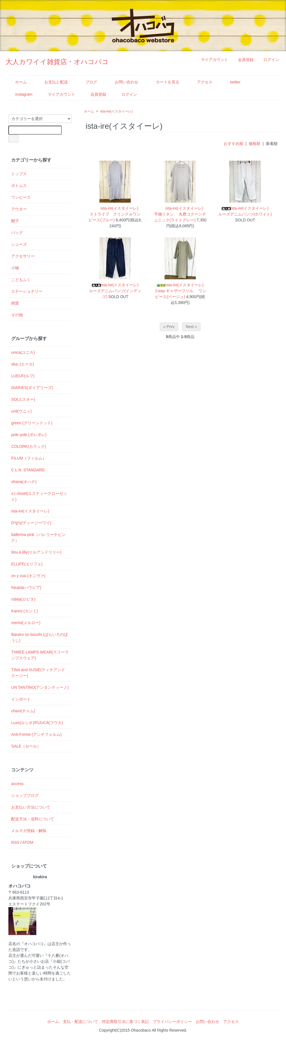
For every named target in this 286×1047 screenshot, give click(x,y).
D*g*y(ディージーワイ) (31, 523)
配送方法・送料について (32, 819)
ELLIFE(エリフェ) (26, 564)
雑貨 (15, 303)
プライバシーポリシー (172, 1021)
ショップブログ (25, 795)
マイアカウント (211, 59)
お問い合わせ (122, 82)
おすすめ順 (233, 143)
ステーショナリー (26, 291)
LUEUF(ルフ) (22, 376)
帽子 (15, 221)
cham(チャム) (23, 711)
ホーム (17, 82)
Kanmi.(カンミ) (24, 611)
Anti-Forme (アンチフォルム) (36, 734)
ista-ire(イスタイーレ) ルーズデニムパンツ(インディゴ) (115, 291)
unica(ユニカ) (23, 352)
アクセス (201, 82)
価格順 (254, 143)
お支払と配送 (52, 82)
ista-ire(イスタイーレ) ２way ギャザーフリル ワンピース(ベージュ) (181, 291)
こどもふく (21, 279)
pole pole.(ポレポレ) (28, 434)
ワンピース (21, 197)
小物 (15, 268)
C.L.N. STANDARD (28, 470)
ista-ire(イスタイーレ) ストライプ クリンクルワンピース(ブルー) (115, 214)
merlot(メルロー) (25, 622)
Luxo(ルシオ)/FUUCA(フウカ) (37, 722)
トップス (19, 174)
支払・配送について (80, 1021)
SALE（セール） (26, 746)
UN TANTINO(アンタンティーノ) (40, 687)
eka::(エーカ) (22, 364)
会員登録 (243, 59)
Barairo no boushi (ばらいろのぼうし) (39, 637)
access (17, 783)
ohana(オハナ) (23, 481)
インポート (21, 699)
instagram (19, 94)
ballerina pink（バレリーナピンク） (38, 537)
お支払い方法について (30, 807)
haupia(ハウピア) (26, 587)
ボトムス (19, 185)
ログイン (268, 59)
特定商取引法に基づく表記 (125, 1021)
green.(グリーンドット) (31, 423)
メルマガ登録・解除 (28, 830)
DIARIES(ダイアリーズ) (32, 387)
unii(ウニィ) (21, 411)
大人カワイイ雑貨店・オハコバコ (57, 61)
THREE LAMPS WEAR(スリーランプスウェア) (39, 655)
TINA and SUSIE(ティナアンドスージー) (38, 672)
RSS (15, 842)
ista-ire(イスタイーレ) (116, 111)
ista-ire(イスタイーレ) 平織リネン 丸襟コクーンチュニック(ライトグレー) (180, 214)
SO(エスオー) (23, 399)
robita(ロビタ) (23, 599)
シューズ (19, 244)
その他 (17, 315)
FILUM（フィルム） (28, 458)
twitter (231, 82)
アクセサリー (23, 256)
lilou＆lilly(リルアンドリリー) (36, 552)
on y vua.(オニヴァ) (28, 575)
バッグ (17, 232)
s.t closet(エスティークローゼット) (39, 496)
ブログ (87, 82)
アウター (19, 209)
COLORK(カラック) (28, 446)
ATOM (27, 842)
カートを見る (163, 82)
